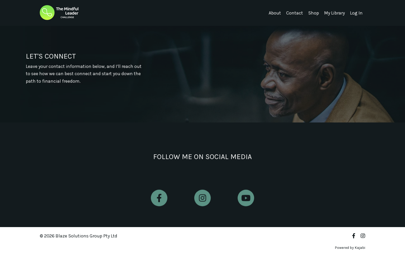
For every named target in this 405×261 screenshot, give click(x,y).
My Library (334, 13)
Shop (313, 13)
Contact (294, 13)
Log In (356, 13)
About (275, 13)
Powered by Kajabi (350, 247)
